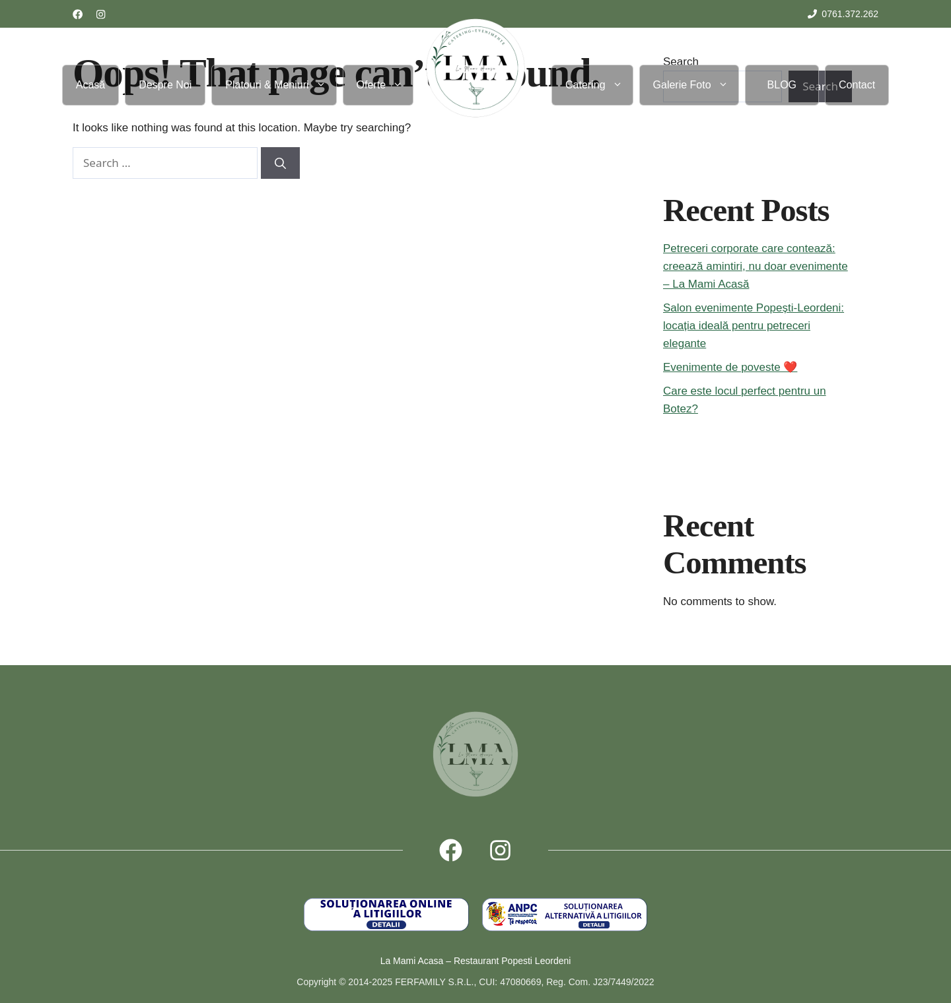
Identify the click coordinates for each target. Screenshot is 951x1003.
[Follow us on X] (500, 850)
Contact (857, 84)
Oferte (385, 85)
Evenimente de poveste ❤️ (730, 367)
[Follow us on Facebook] (78, 14)
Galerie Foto (695, 85)
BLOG (781, 84)
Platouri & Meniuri (280, 85)
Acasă (90, 84)
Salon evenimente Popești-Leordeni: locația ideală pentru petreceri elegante (753, 326)
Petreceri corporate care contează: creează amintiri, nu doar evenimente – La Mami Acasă (755, 266)
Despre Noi (165, 84)
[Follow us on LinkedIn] (101, 14)
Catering (598, 85)
